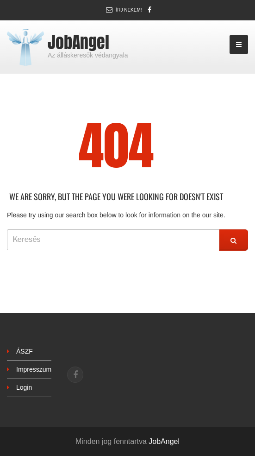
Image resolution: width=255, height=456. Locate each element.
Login (24, 387)
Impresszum (33, 369)
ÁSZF (24, 351)
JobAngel (78, 42)
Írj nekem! (129, 10)
